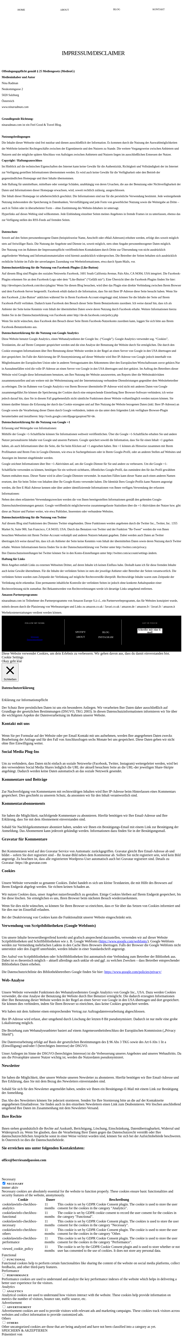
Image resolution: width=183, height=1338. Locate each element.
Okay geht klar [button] (12, 661)
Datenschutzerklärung (35, 640)
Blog (116, 9)
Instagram (105, 637)
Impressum (35, 637)
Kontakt (159, 9)
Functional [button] (9, 1255)
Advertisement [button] (12, 1302)
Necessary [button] (9, 1179)
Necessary (15, 1183)
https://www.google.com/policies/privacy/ (132, 972)
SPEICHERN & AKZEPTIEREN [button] (25, 1330)
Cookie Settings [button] (12, 657)
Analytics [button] (8, 1286)
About (64, 9)
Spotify (80, 632)
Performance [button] (10, 1271)
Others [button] (6, 1318)
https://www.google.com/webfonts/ (124, 941)
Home (21, 9)
